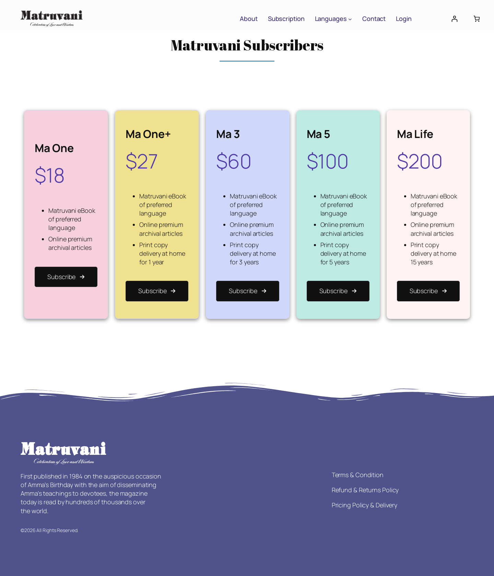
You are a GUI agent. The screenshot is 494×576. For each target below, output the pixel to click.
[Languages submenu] (350, 19)
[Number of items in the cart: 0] (476, 18)
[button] (66, 277)
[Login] (454, 18)
